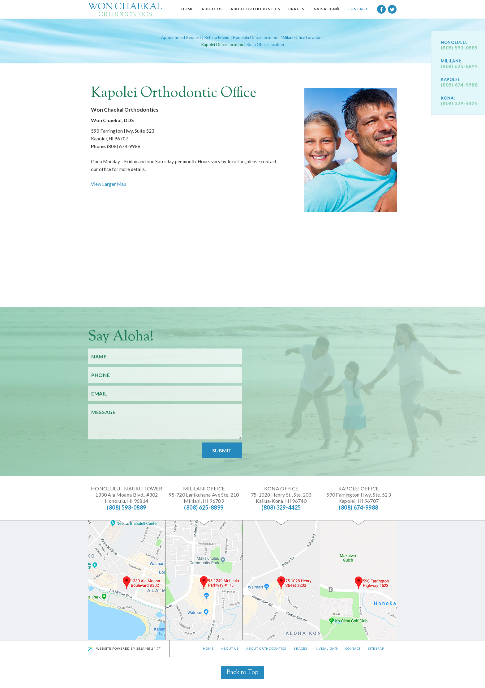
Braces (300, 648)
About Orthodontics (266, 648)
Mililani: (451, 61)
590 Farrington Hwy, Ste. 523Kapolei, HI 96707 (358, 494)
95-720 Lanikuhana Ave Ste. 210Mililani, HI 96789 (204, 494)
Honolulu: (454, 43)
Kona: (448, 98)
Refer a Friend (217, 37)
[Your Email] (165, 393)
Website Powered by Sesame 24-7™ (128, 648)
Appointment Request (181, 37)
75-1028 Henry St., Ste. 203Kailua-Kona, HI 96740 (281, 494)
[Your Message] (165, 421)
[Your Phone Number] (165, 375)
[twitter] (392, 9)
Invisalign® (326, 648)
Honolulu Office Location (255, 37)
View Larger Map (108, 184)
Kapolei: (450, 80)
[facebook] (381, 9)
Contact (353, 648)
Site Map (376, 648)
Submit (221, 450)
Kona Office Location (265, 44)
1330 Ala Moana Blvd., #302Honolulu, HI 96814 (126, 494)
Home (208, 648)
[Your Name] (165, 356)
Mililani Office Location (301, 37)
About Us (230, 648)
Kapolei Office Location (222, 44)
